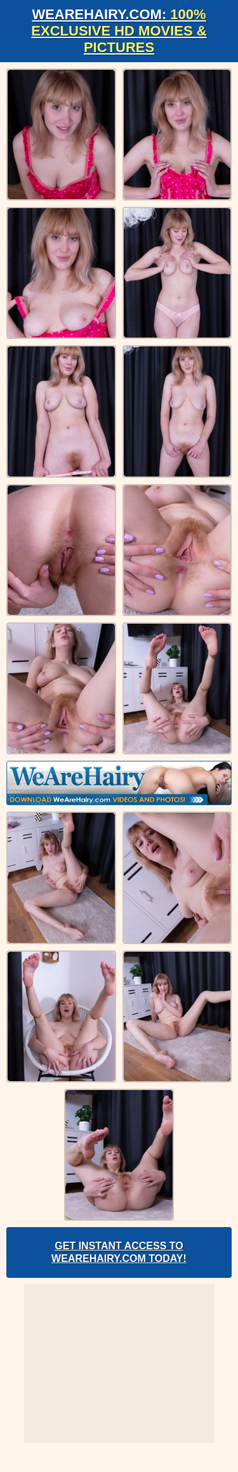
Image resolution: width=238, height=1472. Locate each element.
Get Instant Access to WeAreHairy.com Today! (119, 1252)
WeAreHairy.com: (118, 30)
